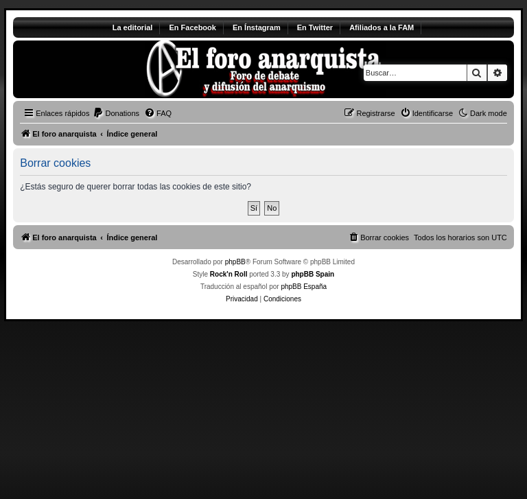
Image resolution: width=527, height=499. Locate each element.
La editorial (133, 27)
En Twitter (315, 27)
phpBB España (304, 286)
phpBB (235, 262)
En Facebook (192, 27)
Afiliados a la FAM (381, 27)
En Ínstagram (257, 27)
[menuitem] (116, 113)
